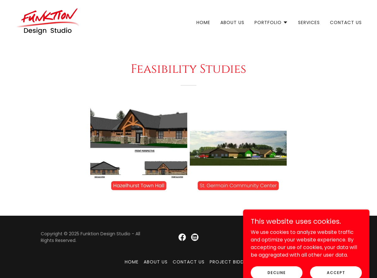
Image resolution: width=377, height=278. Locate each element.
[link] (48, 21)
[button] (271, 22)
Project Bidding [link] (231, 262)
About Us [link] (232, 22)
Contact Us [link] (346, 22)
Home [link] (203, 22)
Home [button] (132, 262)
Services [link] (309, 22)
